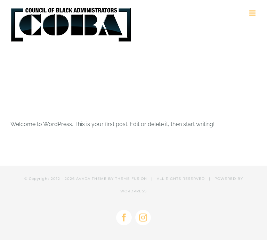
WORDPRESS (133, 191)
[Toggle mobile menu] (253, 13)
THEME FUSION (131, 178)
